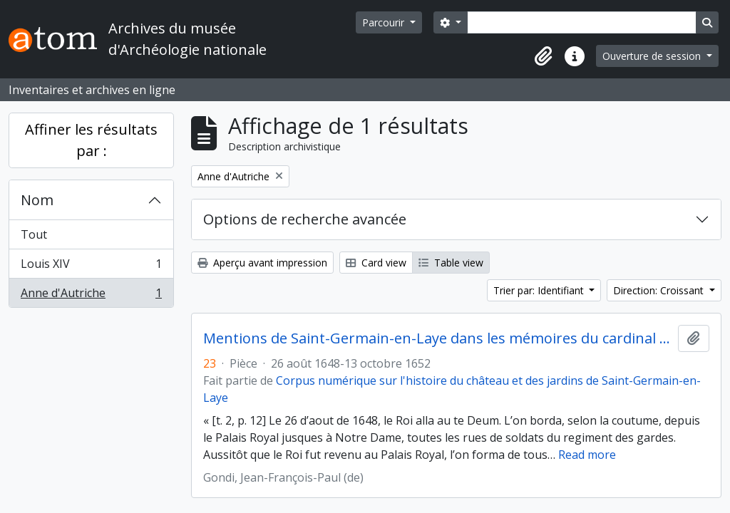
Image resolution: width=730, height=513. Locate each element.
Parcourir (384, 22)
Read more (587, 454)
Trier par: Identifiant (540, 290)
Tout (34, 234)
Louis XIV (91, 267)
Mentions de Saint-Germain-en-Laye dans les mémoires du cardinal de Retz (437, 338)
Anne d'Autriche (91, 295)
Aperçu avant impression (262, 262)
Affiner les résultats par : (91, 140)
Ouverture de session (653, 56)
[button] (543, 56)
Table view (450, 262)
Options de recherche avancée (304, 219)
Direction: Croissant (659, 290)
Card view (376, 262)
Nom (37, 199)
